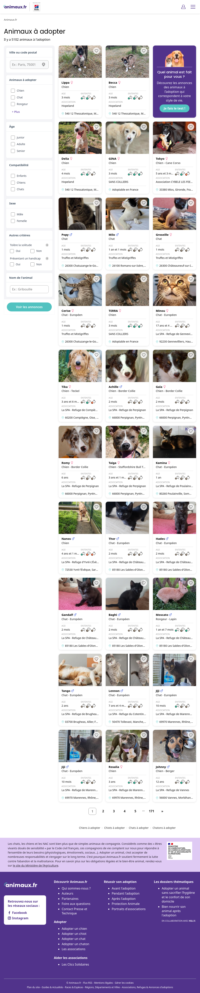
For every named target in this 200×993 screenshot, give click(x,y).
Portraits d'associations (129, 909)
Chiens (21, 182)
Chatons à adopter (164, 828)
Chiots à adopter (114, 828)
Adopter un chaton (75, 944)
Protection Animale (126, 904)
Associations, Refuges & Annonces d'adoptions (147, 987)
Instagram (18, 918)
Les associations (73, 949)
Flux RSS (87, 982)
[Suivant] (162, 811)
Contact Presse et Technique (74, 911)
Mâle (20, 214)
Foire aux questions (76, 904)
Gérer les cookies (124, 982)
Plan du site (33, 987)
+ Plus (16, 112)
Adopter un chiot (74, 934)
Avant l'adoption (124, 888)
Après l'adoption (124, 899)
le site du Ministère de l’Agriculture (35, 865)
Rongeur (22, 104)
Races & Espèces (74, 987)
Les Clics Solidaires (75, 964)
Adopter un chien (74, 928)
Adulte (21, 144)
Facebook (17, 913)
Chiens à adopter (89, 828)
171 (151, 811)
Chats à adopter (139, 828)
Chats (20, 189)
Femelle (22, 221)
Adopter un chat (73, 939)
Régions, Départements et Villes (102, 987)
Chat (20, 97)
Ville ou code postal (23, 52)
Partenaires (70, 899)
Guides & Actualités (52, 987)
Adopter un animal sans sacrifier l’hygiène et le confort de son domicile (178, 895)
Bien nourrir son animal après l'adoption (178, 913)
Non (39, 251)
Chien (20, 90)
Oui (18, 251)
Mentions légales (103, 982)
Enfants (22, 176)
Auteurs (67, 893)
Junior (20, 137)
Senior (21, 151)
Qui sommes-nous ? (76, 888)
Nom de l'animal (20, 278)
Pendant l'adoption (125, 893)
